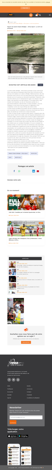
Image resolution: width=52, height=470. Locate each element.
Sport (15, 22)
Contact (29, 392)
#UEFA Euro (18, 157)
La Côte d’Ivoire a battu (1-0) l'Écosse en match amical (22, 9)
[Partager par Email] (37, 171)
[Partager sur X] (29, 171)
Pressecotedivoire (25, 467)
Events (28, 386)
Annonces (29, 389)
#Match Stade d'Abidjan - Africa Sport (18, 153)
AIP (18, 262)
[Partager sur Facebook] (14, 171)
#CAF (10, 157)
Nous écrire (26, 342)
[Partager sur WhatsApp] (19, 171)
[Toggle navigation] (50, 15)
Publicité (29, 395)
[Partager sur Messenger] (24, 171)
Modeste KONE (11, 30)
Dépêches (25, 258)
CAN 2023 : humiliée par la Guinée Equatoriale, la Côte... (25, 212)
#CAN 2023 (34, 153)
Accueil (10, 22)
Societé (9, 395)
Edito (8, 386)
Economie (10, 392)
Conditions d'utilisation (33, 398)
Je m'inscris (13, 422)
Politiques (10, 389)
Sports (9, 398)
